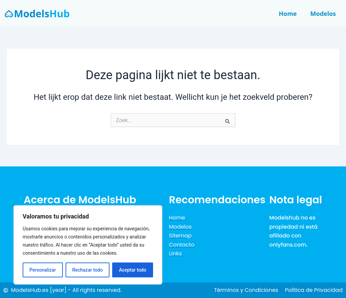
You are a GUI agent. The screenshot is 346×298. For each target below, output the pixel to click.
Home (288, 13)
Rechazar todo (87, 270)
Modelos (323, 13)
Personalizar (42, 270)
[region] (88, 244)
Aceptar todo (132, 270)
